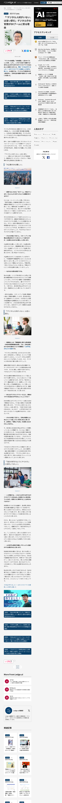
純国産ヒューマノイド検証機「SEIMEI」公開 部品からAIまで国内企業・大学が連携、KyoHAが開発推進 (47, 77)
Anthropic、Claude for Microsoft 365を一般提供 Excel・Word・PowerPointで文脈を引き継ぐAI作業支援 (47, 102)
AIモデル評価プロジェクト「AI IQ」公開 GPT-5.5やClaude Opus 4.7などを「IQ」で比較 (47, 43)
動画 (51, 2)
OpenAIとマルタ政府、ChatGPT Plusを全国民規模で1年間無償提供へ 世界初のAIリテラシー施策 (47, 93)
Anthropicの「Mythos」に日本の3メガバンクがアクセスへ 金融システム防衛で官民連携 (47, 85)
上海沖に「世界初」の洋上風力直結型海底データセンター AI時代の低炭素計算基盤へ (47, 120)
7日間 (39, 37)
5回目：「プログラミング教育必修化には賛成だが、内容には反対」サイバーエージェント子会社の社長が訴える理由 (17, 121)
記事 (44, 2)
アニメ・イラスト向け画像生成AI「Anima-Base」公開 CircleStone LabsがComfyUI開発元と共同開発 (47, 58)
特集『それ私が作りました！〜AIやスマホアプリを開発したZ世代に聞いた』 (17, 69)
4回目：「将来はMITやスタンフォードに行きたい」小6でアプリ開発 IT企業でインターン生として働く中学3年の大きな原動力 (17, 108)
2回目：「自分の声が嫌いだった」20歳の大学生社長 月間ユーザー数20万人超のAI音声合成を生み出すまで (18, 84)
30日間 (52, 37)
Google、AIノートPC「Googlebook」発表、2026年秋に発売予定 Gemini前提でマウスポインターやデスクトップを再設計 (47, 67)
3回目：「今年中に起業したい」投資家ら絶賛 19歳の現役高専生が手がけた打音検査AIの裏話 (18, 96)
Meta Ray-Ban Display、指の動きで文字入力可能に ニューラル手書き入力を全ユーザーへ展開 (47, 50)
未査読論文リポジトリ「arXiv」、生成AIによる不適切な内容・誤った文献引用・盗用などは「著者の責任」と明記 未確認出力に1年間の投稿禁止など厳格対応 (47, 111)
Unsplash (17, 187)
